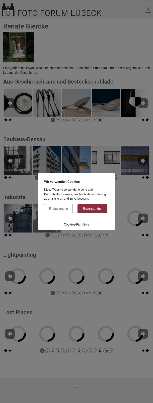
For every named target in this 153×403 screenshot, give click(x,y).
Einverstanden (92, 209)
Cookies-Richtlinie (76, 224)
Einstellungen (58, 209)
